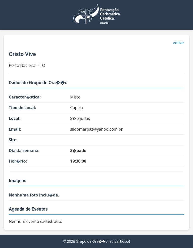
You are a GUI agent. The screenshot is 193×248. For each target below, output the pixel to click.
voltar (178, 42)
